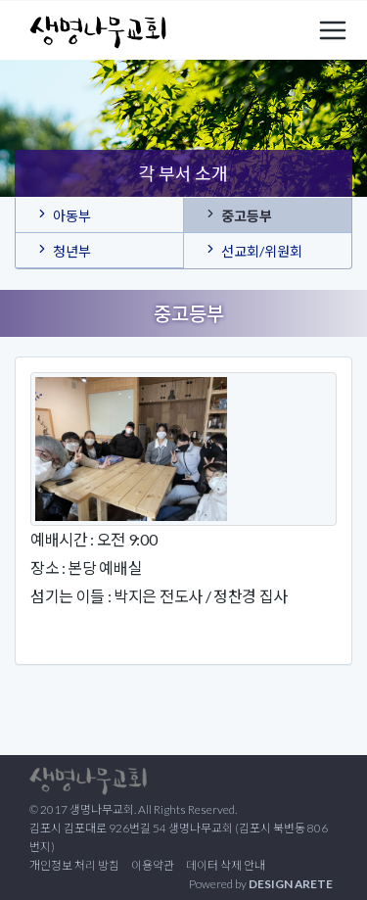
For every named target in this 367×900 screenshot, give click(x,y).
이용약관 (152, 865)
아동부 (63, 213)
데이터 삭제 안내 (225, 865)
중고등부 (238, 213)
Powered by (261, 883)
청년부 (63, 249)
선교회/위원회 (253, 249)
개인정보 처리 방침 (74, 865)
